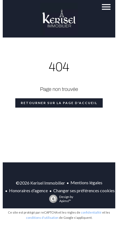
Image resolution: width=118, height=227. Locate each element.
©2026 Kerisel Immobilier (40, 182)
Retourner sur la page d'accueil (59, 103)
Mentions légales (86, 182)
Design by (59, 199)
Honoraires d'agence (28, 190)
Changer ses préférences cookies (84, 190)
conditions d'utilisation (42, 217)
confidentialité (91, 212)
